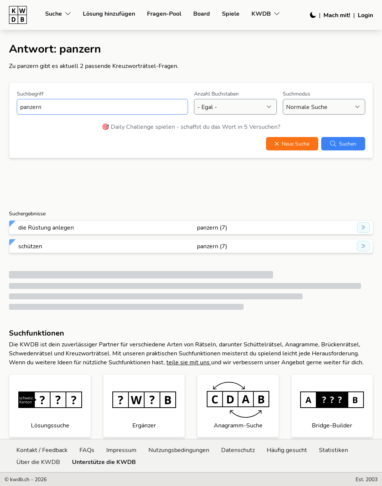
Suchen (343, 143)
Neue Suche (292, 143)
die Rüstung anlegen (46, 227)
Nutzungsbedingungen (178, 450)
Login (365, 15)
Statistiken (333, 450)
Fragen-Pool (164, 13)
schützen (30, 246)
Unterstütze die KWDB (104, 461)
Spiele (230, 13)
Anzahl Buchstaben (216, 93)
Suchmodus (296, 93)
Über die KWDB (38, 461)
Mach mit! (336, 15)
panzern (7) (212, 227)
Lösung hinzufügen (109, 13)
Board (201, 13)
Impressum (121, 450)
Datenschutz (238, 450)
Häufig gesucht (287, 450)
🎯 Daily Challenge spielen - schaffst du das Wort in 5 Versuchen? (191, 126)
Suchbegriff (30, 93)
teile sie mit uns (188, 362)
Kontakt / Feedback (42, 450)
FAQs (86, 450)
